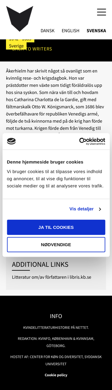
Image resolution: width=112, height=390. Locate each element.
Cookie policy (56, 375)
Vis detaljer (82, 209)
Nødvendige (56, 244)
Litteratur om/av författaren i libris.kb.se (51, 277)
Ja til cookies (55, 227)
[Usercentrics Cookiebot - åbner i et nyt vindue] (79, 141)
